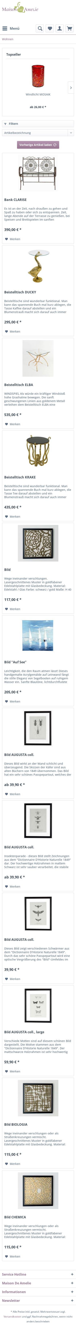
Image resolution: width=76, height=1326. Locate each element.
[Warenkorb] (69, 28)
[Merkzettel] (50, 28)
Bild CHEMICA (15, 1217)
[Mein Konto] (60, 28)
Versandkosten (12, 1316)
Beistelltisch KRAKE (20, 477)
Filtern (11, 124)
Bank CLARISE (15, 200)
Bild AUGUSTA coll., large (24, 1032)
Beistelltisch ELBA (18, 385)
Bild (7, 570)
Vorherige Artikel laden (38, 144)
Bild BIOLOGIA (15, 1124)
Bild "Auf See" (15, 662)
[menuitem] (10, 28)
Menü (10, 28)
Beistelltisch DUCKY (20, 292)
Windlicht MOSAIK (38, 94)
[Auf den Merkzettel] (12, 239)
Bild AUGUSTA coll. (19, 755)
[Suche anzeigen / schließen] (40, 28)
